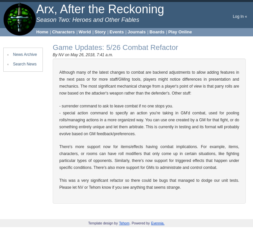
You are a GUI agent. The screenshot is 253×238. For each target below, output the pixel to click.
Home (42, 31)
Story (100, 31)
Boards (157, 31)
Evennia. (158, 223)
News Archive (25, 54)
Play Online (180, 31)
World (85, 31)
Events (117, 31)
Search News (25, 64)
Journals (136, 31)
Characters (63, 31)
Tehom (124, 223)
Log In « (240, 16)
